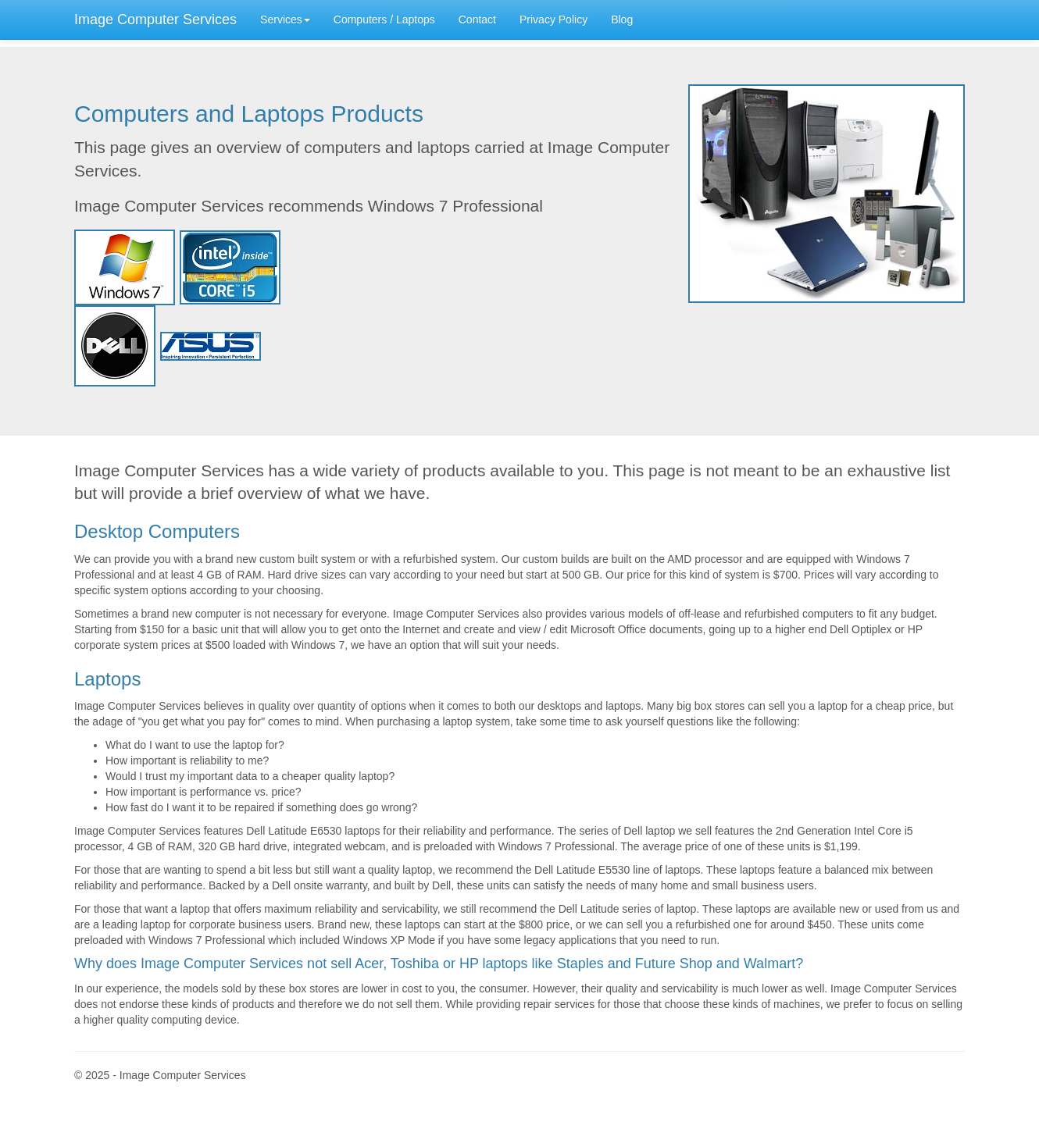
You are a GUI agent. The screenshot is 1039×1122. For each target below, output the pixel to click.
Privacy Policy (553, 19)
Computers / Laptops (384, 19)
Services (285, 19)
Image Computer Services (155, 19)
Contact (477, 19)
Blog (622, 19)
